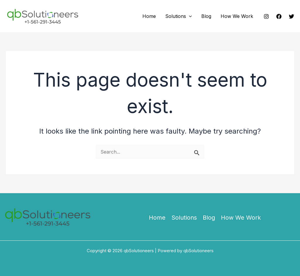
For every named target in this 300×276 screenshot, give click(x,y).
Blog (206, 16)
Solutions (178, 16)
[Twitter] (291, 16)
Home (149, 16)
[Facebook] (279, 16)
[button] (189, 16)
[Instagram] (266, 16)
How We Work (237, 16)
